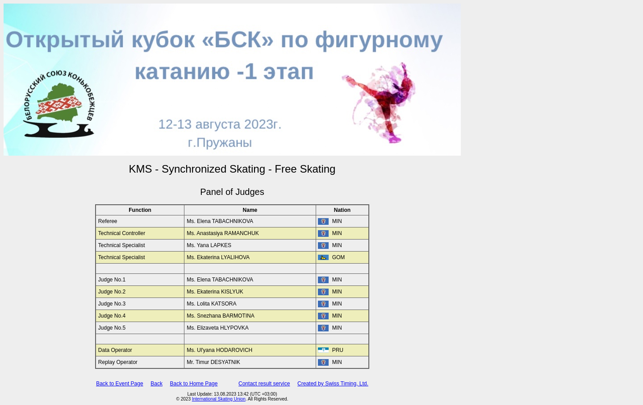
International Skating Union (219, 399)
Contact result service (264, 383)
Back (156, 383)
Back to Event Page (119, 383)
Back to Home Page (194, 383)
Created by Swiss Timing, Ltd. (332, 383)
